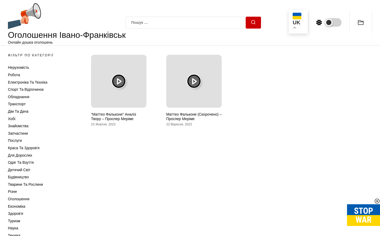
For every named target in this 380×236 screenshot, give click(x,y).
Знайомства (18, 126)
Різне (12, 191)
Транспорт (17, 104)
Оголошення (18, 199)
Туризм (14, 221)
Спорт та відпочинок (26, 89)
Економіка (16, 206)
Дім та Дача (18, 111)
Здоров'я (15, 213)
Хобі (11, 119)
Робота (14, 75)
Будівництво (18, 177)
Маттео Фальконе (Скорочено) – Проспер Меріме (194, 116)
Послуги (15, 140)
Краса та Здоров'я (24, 148)
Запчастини (18, 133)
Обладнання (18, 97)
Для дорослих (20, 155)
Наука (13, 228)
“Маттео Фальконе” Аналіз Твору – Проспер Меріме (113, 116)
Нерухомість (18, 67)
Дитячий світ (19, 170)
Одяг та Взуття (21, 162)
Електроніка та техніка (27, 82)
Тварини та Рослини (25, 184)
